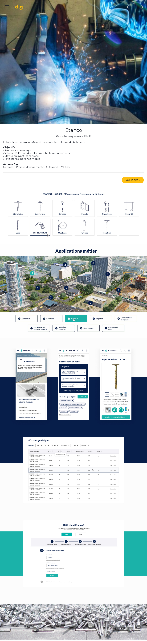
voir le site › (133, 179)
